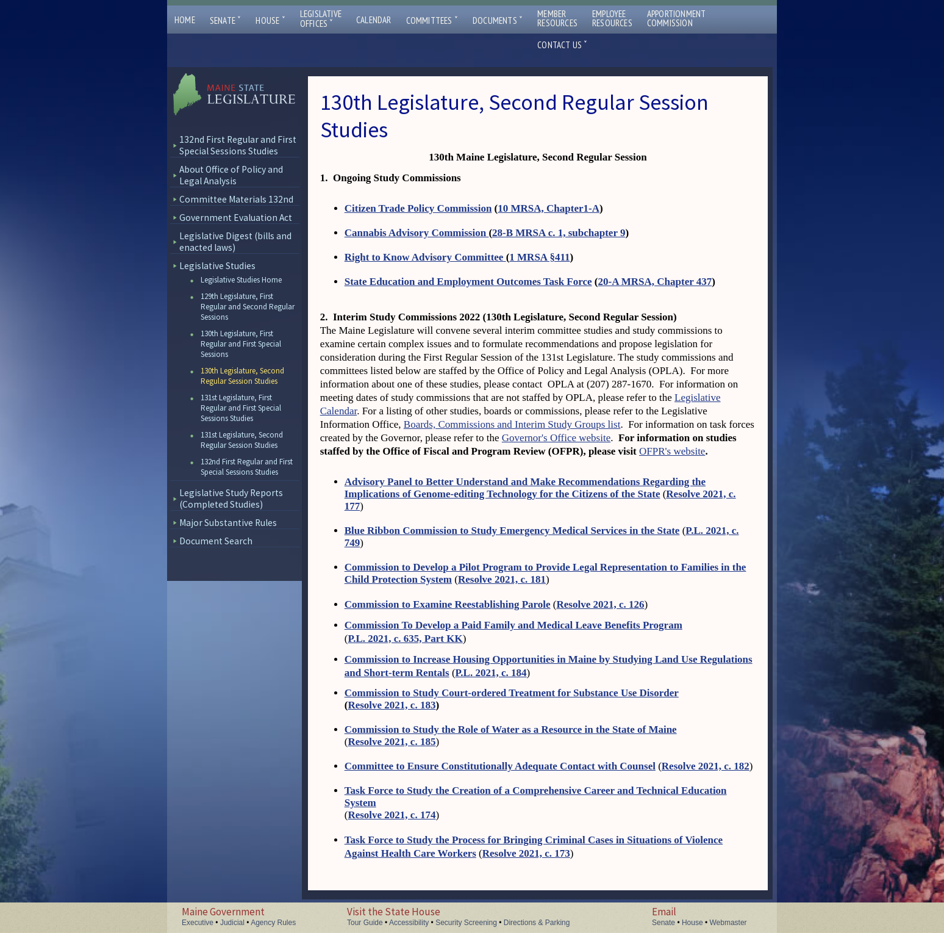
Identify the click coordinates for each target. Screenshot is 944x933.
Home (184, 19)
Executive (197, 922)
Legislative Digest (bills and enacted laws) (235, 241)
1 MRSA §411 (539, 257)
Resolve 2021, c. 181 (502, 579)
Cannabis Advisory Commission (417, 233)
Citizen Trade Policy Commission (418, 208)
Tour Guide (365, 922)
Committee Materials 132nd (236, 199)
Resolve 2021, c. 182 (705, 766)
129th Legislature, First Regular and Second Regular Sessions (248, 306)
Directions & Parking (537, 922)
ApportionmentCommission (676, 18)
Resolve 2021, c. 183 (391, 705)
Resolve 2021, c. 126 (600, 604)
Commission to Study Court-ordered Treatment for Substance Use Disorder (512, 693)
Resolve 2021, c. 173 (526, 853)
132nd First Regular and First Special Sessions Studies (237, 145)
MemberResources (557, 18)
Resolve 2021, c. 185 (391, 741)
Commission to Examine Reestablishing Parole (448, 604)
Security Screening (466, 922)
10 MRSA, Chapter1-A (548, 208)
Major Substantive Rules (228, 522)
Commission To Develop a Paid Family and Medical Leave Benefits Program (513, 625)
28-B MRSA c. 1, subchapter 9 (558, 233)
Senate (225, 20)
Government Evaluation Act (235, 217)
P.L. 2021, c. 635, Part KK (405, 638)
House (270, 20)
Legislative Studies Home (241, 280)
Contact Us (562, 45)
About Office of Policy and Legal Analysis (231, 175)
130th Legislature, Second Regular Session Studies (242, 376)
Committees (432, 20)
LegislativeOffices (320, 19)
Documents (498, 20)
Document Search (215, 541)
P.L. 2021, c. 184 (491, 673)
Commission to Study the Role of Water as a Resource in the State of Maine (511, 729)
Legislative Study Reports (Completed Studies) (231, 498)
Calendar (374, 19)
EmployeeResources (612, 18)
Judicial (232, 922)
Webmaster (727, 922)
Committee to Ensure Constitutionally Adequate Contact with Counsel (500, 766)
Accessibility (409, 922)
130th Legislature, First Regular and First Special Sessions (241, 343)
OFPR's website (672, 451)
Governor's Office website (556, 438)
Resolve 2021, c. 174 (391, 815)
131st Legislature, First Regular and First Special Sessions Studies (241, 407)
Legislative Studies (217, 266)
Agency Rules (273, 922)
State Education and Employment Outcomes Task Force (468, 281)
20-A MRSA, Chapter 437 (655, 281)
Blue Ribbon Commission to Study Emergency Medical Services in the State (512, 530)
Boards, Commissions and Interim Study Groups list (512, 424)
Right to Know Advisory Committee (425, 257)
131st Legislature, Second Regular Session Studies (242, 440)
